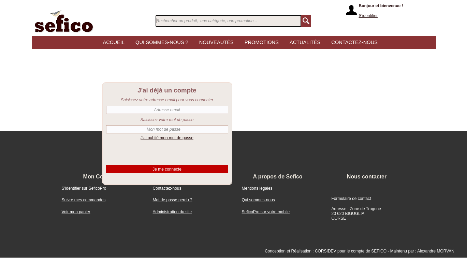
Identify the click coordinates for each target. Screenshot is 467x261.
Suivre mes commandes (84, 200)
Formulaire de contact (351, 198)
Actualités (305, 42)
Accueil (114, 42)
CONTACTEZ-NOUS (354, 42)
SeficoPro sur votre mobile (266, 211)
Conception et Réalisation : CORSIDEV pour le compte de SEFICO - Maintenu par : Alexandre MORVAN (359, 251)
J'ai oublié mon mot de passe (167, 137)
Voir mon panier (76, 211)
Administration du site (172, 211)
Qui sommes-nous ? (161, 42)
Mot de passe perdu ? (172, 200)
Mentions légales (257, 188)
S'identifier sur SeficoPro (84, 188)
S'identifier (368, 15)
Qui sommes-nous (258, 200)
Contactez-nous (167, 188)
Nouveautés (216, 42)
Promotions (262, 42)
